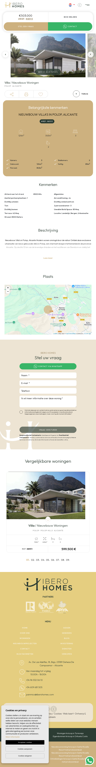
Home (25, 628)
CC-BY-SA (87, 333)
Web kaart (68, 713)
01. (28, 559)
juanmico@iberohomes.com (40, 694)
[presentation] (33, 421)
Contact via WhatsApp (48, 366)
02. (33, 559)
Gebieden (67, 633)
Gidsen (66, 628)
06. (53, 559)
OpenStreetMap (71, 333)
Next (90, 54)
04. (43, 559)
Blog (67, 638)
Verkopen (67, 654)
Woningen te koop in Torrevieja (70, 733)
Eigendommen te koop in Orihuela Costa (70, 736)
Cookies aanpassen (25, 749)
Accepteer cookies (25, 742)
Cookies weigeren (25, 756)
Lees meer (48, 258)
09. (68, 559)
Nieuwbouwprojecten (25, 643)
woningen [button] (25, 638)
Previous (5, 54)
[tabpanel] (48, 512)
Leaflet (55, 333)
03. (38, 559)
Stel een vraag (26, 26)
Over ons (25, 633)
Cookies (58, 713)
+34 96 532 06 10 (34, 680)
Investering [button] (66, 643)
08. (63, 559)
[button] (11, 94)
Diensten (67, 649)
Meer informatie (13, 737)
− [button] (8, 292)
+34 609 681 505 (34, 687)
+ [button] (8, 288)
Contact (70, 26)
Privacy (49, 713)
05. (48, 559)
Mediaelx (51, 717)
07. (58, 559)
